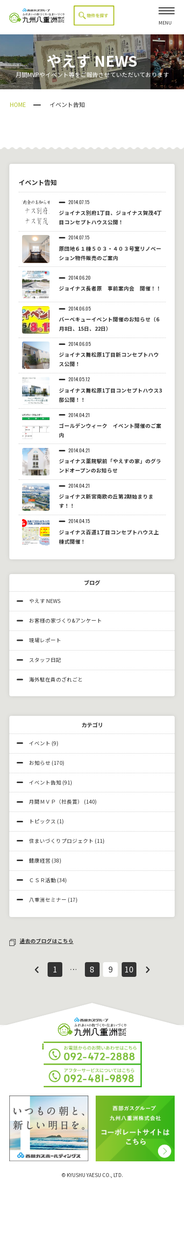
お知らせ (40, 762)
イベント (40, 743)
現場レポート (39, 640)
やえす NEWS (38, 600)
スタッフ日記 (39, 659)
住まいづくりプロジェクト (61, 840)
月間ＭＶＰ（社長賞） (56, 801)
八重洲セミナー (48, 899)
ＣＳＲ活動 (42, 880)
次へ (147, 969)
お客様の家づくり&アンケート (59, 620)
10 (129, 969)
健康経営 (40, 860)
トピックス (42, 821)
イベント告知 (45, 782)
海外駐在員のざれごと (50, 679)
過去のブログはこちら (41, 940)
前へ (36, 969)
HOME (18, 104)
